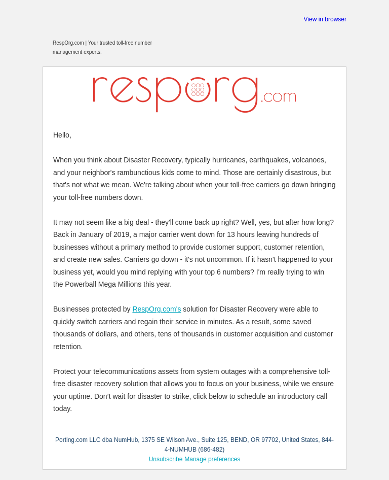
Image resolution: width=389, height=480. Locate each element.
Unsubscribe (166, 459)
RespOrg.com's (156, 309)
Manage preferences (212, 459)
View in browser (325, 19)
